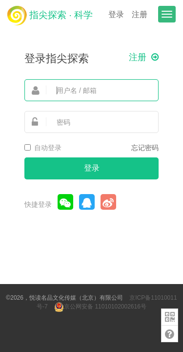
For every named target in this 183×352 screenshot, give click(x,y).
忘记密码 (145, 148)
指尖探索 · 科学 (50, 15)
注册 (139, 14)
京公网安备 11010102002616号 (100, 306)
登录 (116, 14)
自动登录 (42, 148)
